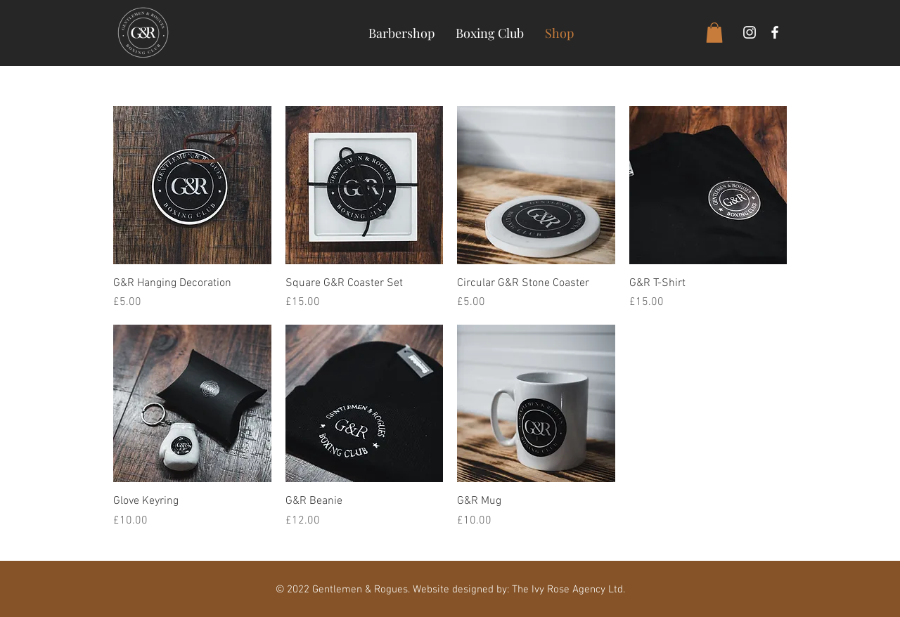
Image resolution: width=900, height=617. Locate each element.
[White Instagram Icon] (749, 32)
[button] (714, 32)
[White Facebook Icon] (774, 32)
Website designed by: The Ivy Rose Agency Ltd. (519, 589)
